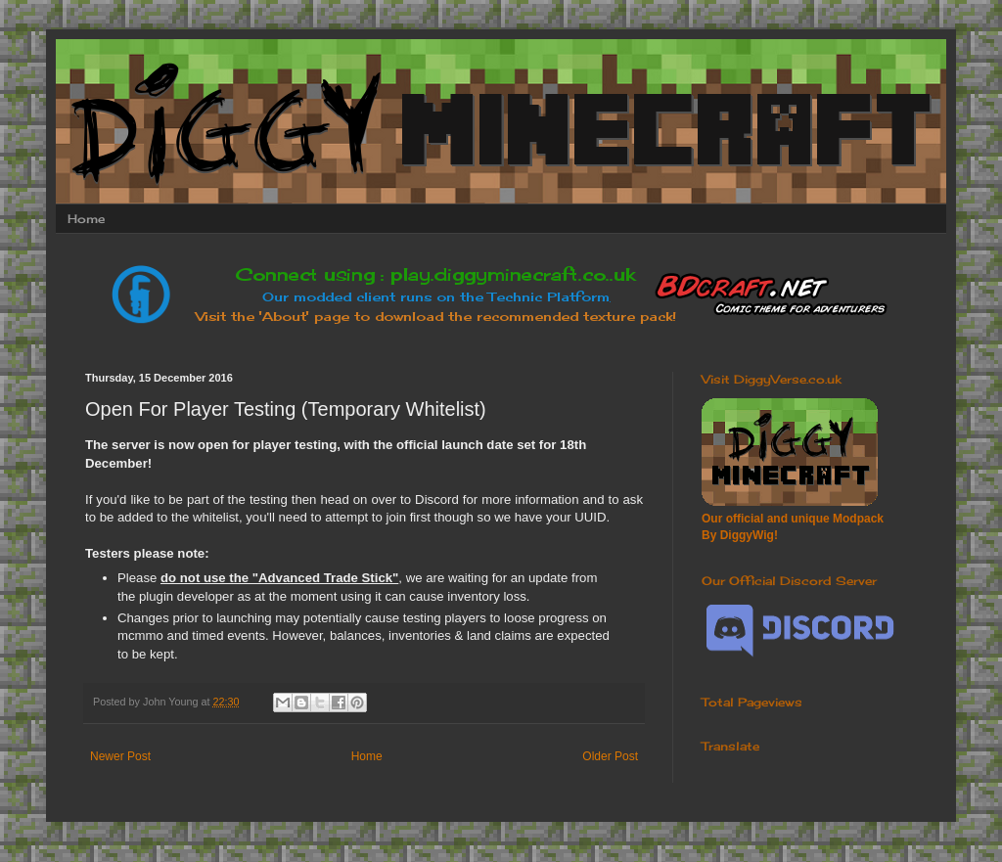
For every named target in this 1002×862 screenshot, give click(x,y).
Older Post (610, 756)
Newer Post (120, 756)
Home (86, 218)
